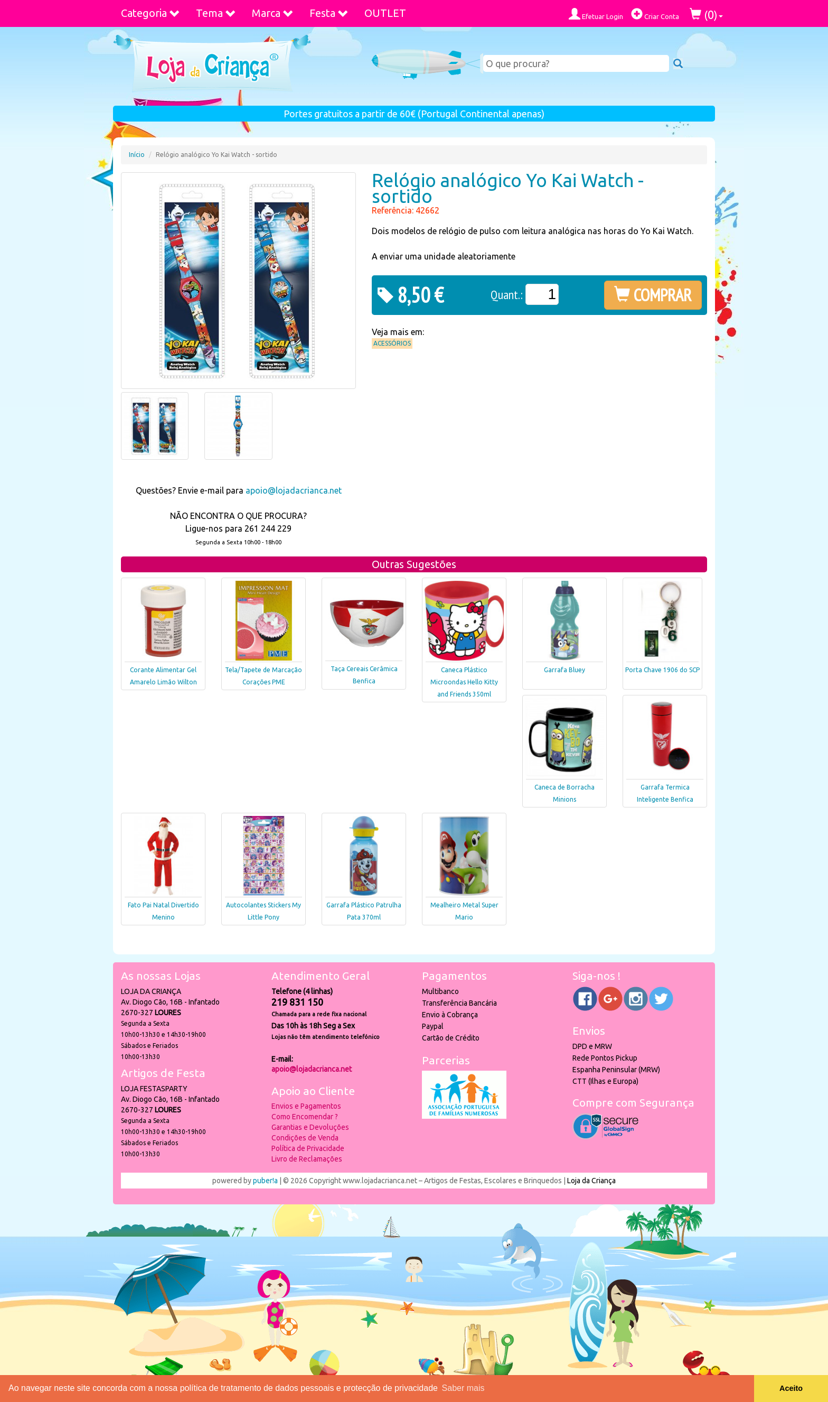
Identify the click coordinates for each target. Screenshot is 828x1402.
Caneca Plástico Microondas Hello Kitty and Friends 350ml (464, 682)
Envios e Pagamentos (306, 1106)
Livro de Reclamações (306, 1159)
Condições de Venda (304, 1138)
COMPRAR (653, 295)
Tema (216, 13)
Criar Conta (655, 14)
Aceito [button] (791, 1388)
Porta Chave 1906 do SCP (662, 669)
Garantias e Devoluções (310, 1127)
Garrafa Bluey (564, 669)
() (706, 14)
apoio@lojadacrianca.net (294, 490)
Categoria (150, 13)
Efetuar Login (596, 14)
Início (137, 154)
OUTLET (385, 13)
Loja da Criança (591, 1180)
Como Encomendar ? (304, 1116)
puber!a (265, 1180)
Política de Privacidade (307, 1148)
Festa (329, 13)
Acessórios (392, 343)
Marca (273, 13)
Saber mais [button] (463, 1388)
